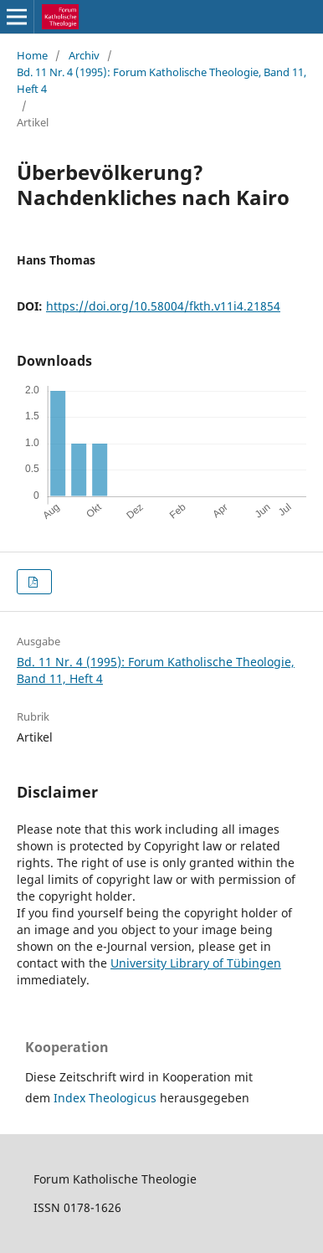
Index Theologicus (107, 1098)
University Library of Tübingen (195, 963)
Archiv (84, 55)
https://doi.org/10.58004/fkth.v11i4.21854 (163, 306)
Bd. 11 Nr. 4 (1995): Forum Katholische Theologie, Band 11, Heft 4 (161, 80)
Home (32, 55)
